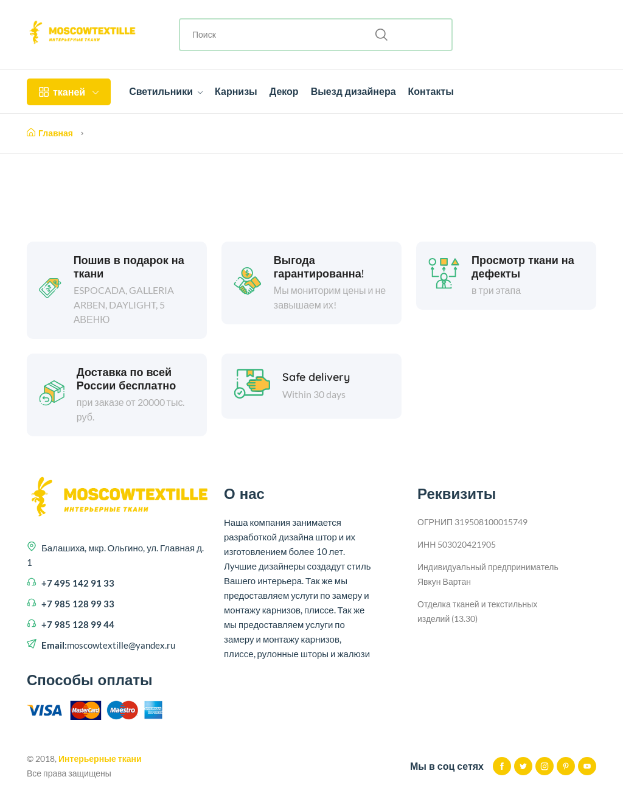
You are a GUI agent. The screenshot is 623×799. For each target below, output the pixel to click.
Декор (284, 91)
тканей (69, 92)
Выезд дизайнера (353, 91)
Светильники (166, 91)
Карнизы (236, 91)
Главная (50, 133)
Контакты (431, 91)
